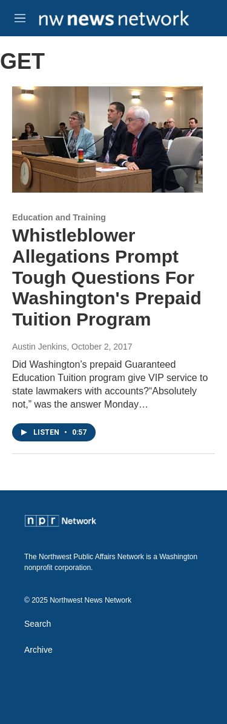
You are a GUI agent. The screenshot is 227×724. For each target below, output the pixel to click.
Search (37, 624)
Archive (38, 650)
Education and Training (59, 217)
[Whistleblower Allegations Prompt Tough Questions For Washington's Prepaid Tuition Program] (107, 139)
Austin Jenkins (39, 346)
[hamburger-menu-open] (20, 18)
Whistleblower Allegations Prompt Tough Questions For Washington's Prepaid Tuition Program (107, 277)
